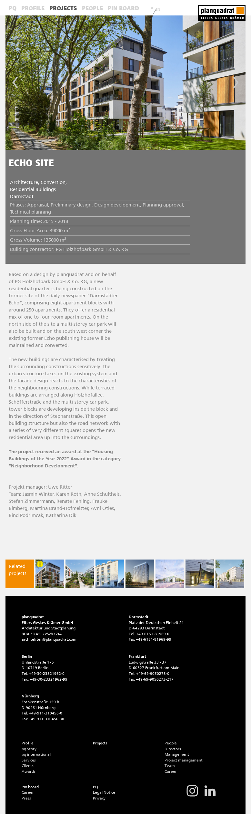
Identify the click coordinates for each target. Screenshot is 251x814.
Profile (33, 8)
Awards (28, 771)
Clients (28, 765)
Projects (63, 8)
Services (29, 760)
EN (158, 10)
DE (152, 8)
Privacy (99, 798)
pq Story (29, 749)
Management (177, 754)
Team (170, 765)
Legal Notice (104, 792)
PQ (12, 8)
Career (171, 771)
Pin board (123, 8)
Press (26, 798)
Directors (173, 749)
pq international (36, 754)
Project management (184, 760)
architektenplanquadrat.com (49, 639)
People (92, 8)
